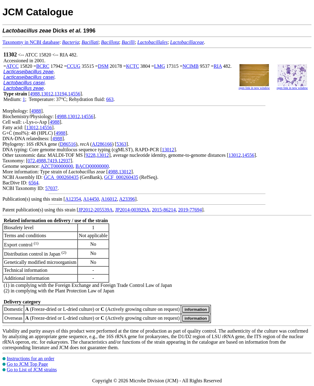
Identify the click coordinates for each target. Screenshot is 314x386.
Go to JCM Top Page (27, 364)
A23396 (127, 199)
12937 (64, 160)
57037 (51, 188)
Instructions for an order (30, 358)
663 (109, 99)
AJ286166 (102, 144)
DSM (103, 66)
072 (31, 160)
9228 (90, 155)
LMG (159, 66)
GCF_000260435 (121, 177)
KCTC (132, 66)
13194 (61, 93)
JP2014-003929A (132, 209)
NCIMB (190, 66)
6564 (33, 182)
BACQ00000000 (92, 166)
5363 (121, 144)
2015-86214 (164, 209)
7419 (52, 160)
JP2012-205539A (95, 209)
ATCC (12, 66)
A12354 (73, 199)
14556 (74, 93)
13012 (47, 93)
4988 (35, 93)
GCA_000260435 (61, 177)
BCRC (42, 66)
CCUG (73, 66)
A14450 (91, 199)
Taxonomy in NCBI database (30, 42)
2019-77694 (190, 209)
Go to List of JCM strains (32, 369)
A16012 (109, 199)
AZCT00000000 (56, 166)
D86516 (68, 144)
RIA (218, 66)
